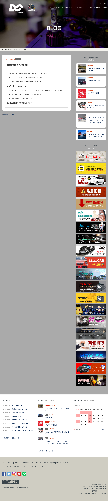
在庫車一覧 (59, 7)
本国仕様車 (68, 7)
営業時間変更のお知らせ (19, 409)
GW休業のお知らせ (18, 413)
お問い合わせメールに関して (21, 423)
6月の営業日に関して (18, 405)
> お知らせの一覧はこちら (11, 438)
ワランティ (24, 467)
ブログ (9, 49)
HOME (4, 49)
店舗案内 (97, 7)
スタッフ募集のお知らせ (19, 427)
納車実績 (104, 7)
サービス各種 (88, 7)
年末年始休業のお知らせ (19, 420)
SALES (18, 59)
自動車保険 (16, 467)
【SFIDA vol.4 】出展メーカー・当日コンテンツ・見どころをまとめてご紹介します (57, 443)
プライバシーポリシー (41, 467)
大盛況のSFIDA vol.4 (93, 80)
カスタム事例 (78, 7)
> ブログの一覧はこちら (45, 451)
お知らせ (10, 463)
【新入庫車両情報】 (93, 93)
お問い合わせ (103, 3)
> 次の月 (102, 430)
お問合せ (65, 463)
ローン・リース (6, 467)
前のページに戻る (9, 114)
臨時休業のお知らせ (18, 416)
